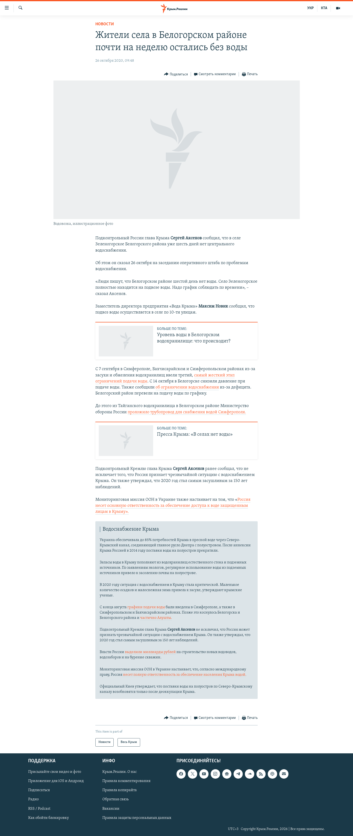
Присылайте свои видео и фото (54, 772)
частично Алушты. (156, 618)
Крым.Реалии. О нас (119, 772)
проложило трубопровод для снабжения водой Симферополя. (187, 412)
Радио (33, 799)
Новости (104, 24)
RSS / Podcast (39, 808)
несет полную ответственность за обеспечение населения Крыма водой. (184, 675)
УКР (310, 8)
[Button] (176, 74)
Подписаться (39, 790)
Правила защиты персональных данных (136, 818)
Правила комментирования (126, 781)
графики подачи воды (146, 607)
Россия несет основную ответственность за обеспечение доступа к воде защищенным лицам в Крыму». (172, 505)
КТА (324, 8)
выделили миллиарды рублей (150, 652)
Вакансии (110, 808)
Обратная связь (115, 799)
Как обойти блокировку (48, 818)
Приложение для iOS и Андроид (56, 781)
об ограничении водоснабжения (187, 387)
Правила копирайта (119, 790)
